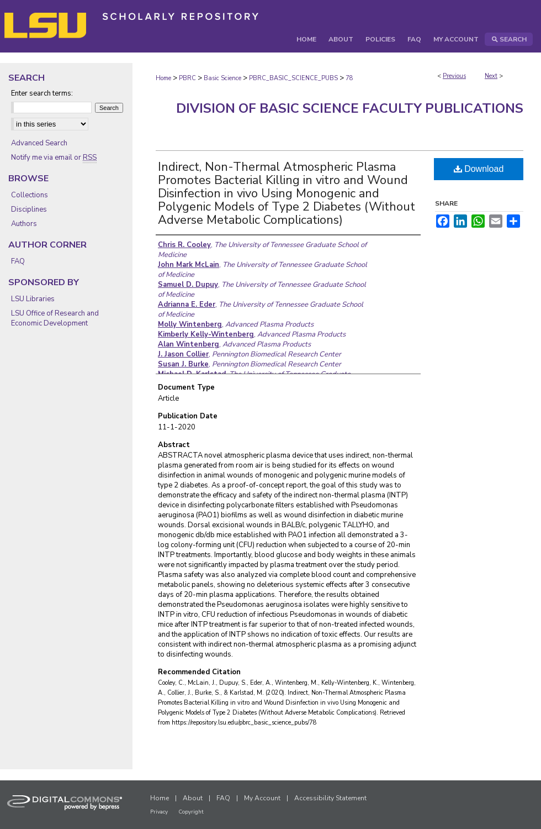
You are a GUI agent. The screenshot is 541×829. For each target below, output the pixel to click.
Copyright (191, 812)
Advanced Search (39, 143)
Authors (24, 224)
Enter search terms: (42, 93)
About (193, 798)
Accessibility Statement (330, 798)
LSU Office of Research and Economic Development (55, 318)
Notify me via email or (54, 157)
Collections (29, 195)
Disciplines (29, 209)
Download (479, 169)
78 (349, 78)
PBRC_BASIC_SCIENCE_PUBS (293, 78)
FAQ (18, 261)
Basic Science (222, 78)
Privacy (159, 812)
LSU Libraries (33, 299)
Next (491, 76)
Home (163, 78)
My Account (262, 798)
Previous (454, 76)
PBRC (187, 78)
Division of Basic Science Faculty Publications (349, 108)
